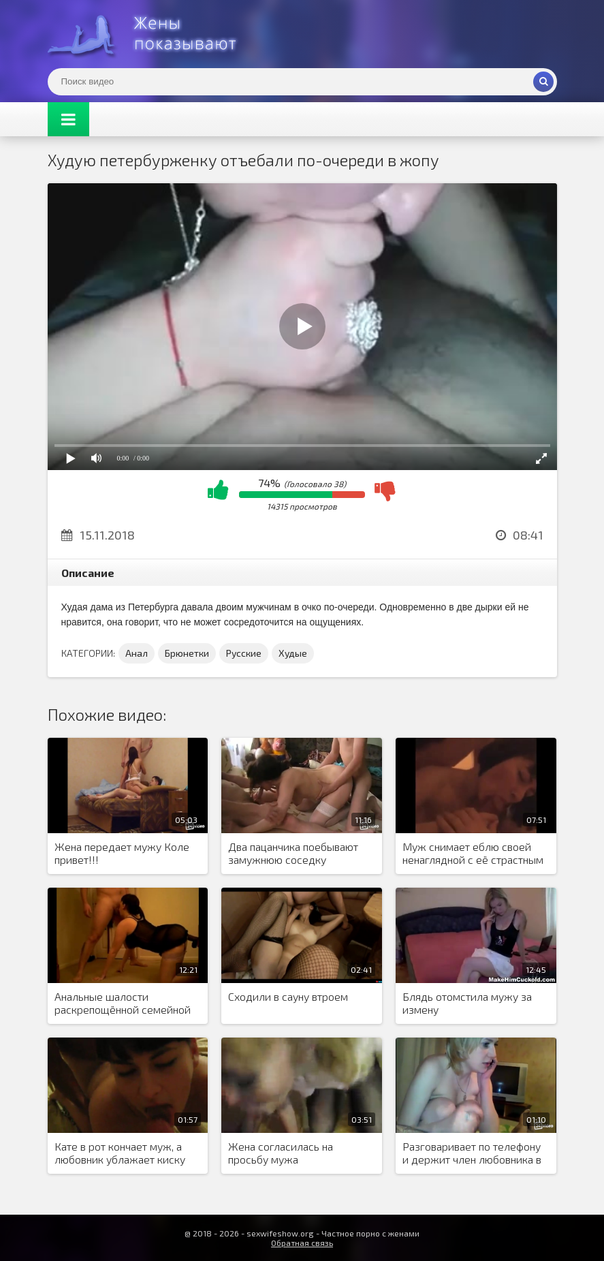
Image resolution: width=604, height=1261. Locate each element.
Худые (293, 653)
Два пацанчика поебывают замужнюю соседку (293, 853)
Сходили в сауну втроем (288, 996)
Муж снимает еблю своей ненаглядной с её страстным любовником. (472, 853)
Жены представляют (150, 34)
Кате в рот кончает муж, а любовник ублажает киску (119, 1153)
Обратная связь (302, 1242)
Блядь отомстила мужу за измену (467, 1003)
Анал (136, 653)
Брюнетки (187, 653)
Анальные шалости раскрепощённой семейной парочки (122, 1003)
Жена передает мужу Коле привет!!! (121, 853)
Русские (243, 653)
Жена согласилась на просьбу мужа (280, 1153)
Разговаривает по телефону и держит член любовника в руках (471, 1153)
